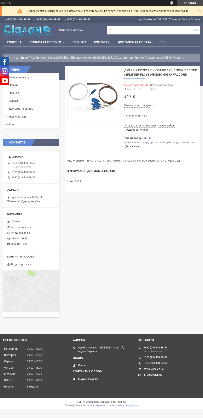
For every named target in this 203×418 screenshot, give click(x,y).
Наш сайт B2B (18, 116)
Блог (12, 124)
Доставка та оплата (134, 42)
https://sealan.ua (21, 227)
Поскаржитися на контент (90, 405)
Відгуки (13, 100)
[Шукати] (196, 30)
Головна (14, 42)
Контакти (102, 42)
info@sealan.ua (20, 232)
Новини (13, 85)
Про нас (79, 42)
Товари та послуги (45, 42)
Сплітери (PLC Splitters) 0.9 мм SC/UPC (42, 57)
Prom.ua (121, 401)
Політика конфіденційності (123, 405)
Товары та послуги (20, 77)
